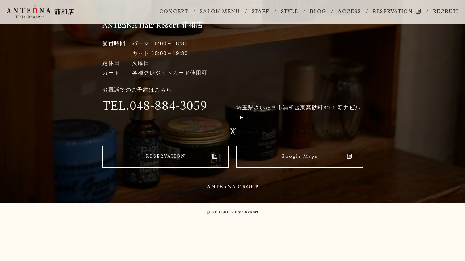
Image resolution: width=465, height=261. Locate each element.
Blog (318, 12)
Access (349, 12)
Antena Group (233, 187)
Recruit (446, 12)
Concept (173, 12)
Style (289, 12)
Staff (260, 12)
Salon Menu (220, 12)
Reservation (392, 12)
